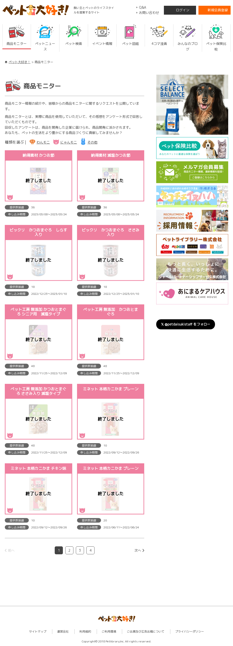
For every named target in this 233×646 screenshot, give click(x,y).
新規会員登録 (218, 10)
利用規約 (85, 631)
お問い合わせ (149, 12)
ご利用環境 (109, 631)
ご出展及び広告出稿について (145, 631)
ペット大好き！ (19, 62)
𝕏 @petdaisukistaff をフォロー (185, 324)
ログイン (182, 10)
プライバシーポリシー (189, 631)
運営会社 (63, 631)
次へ (137, 550)
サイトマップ (37, 631)
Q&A (142, 7)
